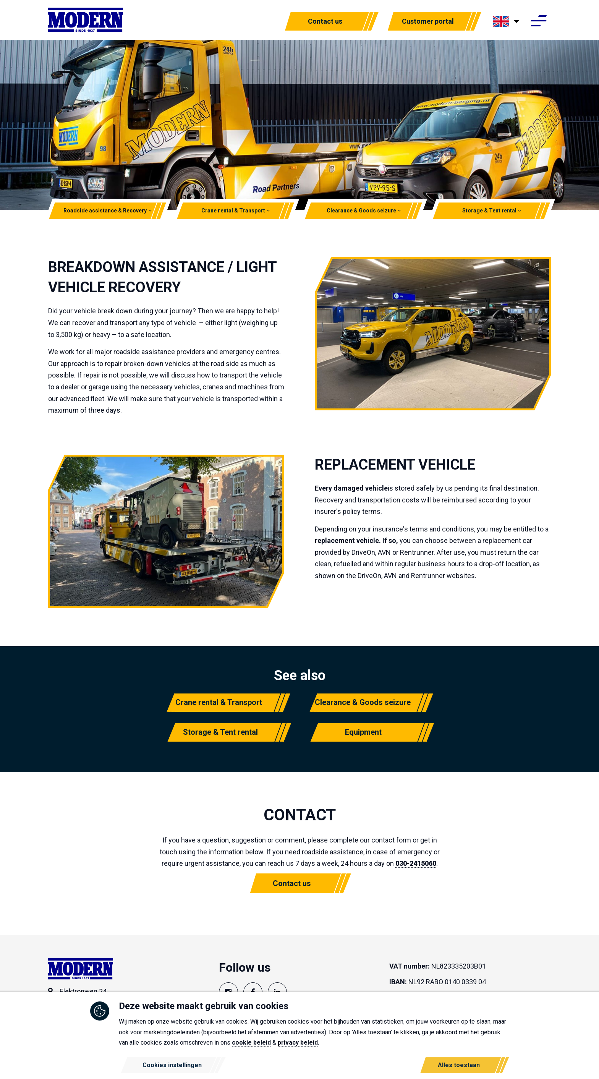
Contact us (325, 22)
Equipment (363, 732)
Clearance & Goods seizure (364, 210)
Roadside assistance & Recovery (108, 210)
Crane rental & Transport (236, 210)
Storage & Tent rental (491, 210)
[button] (150, 210)
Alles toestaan (459, 1065)
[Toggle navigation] (538, 22)
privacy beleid (298, 1042)
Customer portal (428, 22)
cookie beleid (251, 1042)
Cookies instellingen (172, 1065)
